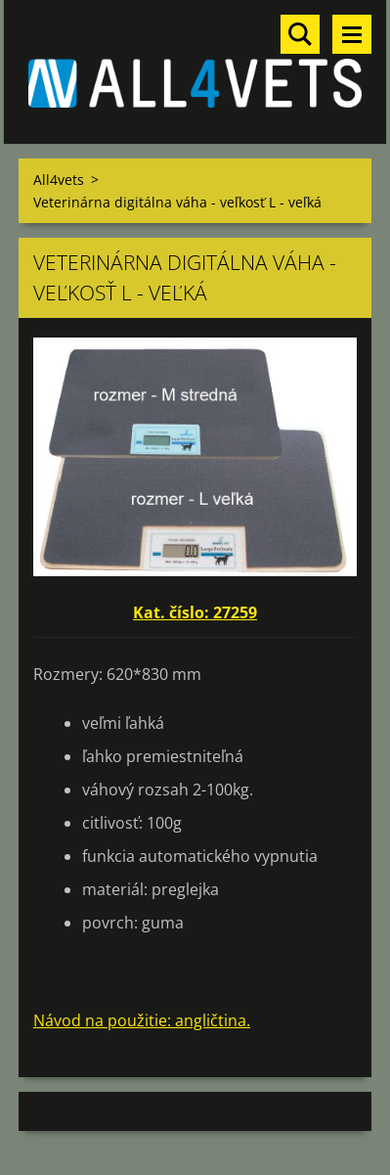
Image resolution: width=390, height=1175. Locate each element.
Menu (351, 34)
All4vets (58, 179)
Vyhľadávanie (300, 34)
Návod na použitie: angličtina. (141, 1020)
